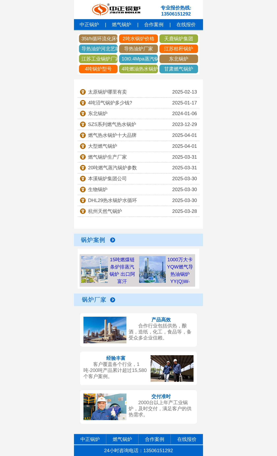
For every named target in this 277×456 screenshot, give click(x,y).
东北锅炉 (178, 58)
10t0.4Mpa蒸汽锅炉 (140, 58)
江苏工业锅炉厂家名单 (99, 58)
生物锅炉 (97, 189)
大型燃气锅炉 (102, 146)
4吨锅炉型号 (98, 69)
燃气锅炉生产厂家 (107, 157)
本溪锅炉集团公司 (107, 178)
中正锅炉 (89, 24)
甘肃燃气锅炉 (178, 69)
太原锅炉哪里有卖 (107, 92)
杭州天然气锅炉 (105, 211)
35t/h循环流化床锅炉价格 (99, 38)
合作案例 (153, 24)
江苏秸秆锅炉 (178, 48)
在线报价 (186, 24)
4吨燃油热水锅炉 (140, 69)
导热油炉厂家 (138, 48)
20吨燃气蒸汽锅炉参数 (112, 167)
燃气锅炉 (121, 24)
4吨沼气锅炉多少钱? (110, 102)
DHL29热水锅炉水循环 (112, 200)
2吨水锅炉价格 (138, 38)
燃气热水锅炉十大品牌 (112, 135)
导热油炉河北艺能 (99, 48)
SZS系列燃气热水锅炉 (112, 124)
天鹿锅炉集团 (178, 38)
